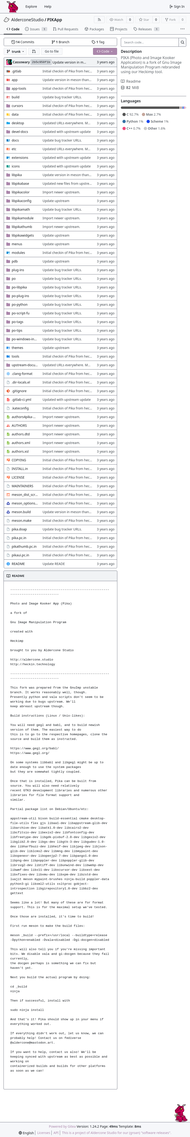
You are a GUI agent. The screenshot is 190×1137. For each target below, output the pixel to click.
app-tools (19, 88)
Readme (131, 81)
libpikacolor (20, 192)
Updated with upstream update (67, 131)
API (56, 1132)
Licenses (43, 1132)
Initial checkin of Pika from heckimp (70, 71)
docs (15, 140)
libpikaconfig (21, 201)
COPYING (19, 460)
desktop (18, 123)
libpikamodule (23, 218)
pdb (15, 261)
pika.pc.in (19, 538)
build (15, 97)
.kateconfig (20, 408)
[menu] (26, 1133)
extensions (20, 157)
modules (18, 252)
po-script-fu (20, 313)
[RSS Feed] (99, 19)
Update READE (54, 563)
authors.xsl (20, 451)
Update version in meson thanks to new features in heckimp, (89, 80)
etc (14, 149)
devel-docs (20, 131)
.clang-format (22, 373)
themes (17, 347)
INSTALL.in (20, 468)
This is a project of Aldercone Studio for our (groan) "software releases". (116, 1132)
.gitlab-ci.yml (21, 399)
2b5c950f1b (41, 62)
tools (15, 356)
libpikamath (21, 209)
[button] (33, 51)
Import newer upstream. (61, 192)
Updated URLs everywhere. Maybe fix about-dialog (81, 123)
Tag (98, 42)
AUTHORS (19, 425)
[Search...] (182, 42)
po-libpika (19, 287)
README (18, 563)
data (15, 114)
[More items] (182, 29)
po (14, 278)
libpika (17, 175)
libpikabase (20, 183)
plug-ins (18, 270)
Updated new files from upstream (68, 183)
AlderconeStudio (27, 19)
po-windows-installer (25, 339)
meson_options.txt (25, 503)
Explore (31, 6)
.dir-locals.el (21, 382)
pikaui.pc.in (20, 555)
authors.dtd (21, 434)
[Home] (12, 6)
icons (16, 166)
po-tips (17, 330)
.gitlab (16, 71)
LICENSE (18, 477)
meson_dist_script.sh (25, 494)
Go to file (52, 51)
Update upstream (56, 201)
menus (17, 244)
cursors (17, 105)
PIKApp (54, 19)
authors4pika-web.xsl (25, 417)
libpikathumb (22, 226)
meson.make (22, 520)
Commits (22, 42)
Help (47, 6)
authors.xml (21, 443)
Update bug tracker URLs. (62, 97)
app (15, 80)
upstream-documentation (25, 365)
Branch (60, 42)
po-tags (17, 322)
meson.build (21, 512)
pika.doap (19, 529)
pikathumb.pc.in (24, 546)
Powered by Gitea (62, 1126)
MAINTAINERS (22, 486)
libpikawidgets (23, 235)
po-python (20, 304)
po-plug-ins (20, 296)
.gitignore (19, 391)
